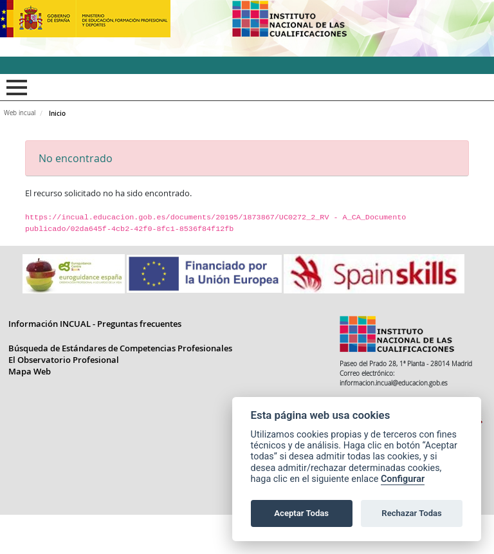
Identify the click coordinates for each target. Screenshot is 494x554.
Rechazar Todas (411, 513)
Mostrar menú (14, 87)
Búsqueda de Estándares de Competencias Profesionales (120, 387)
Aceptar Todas (301, 513)
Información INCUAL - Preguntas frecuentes (94, 363)
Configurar (403, 479)
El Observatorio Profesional (63, 399)
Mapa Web (29, 410)
